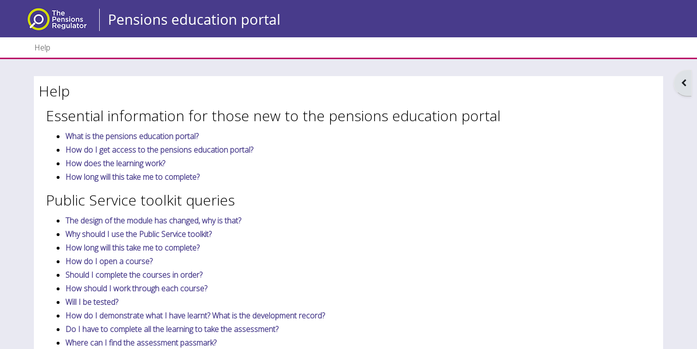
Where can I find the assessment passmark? (140, 342)
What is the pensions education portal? (131, 136)
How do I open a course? (108, 261)
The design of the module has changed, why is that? (153, 220)
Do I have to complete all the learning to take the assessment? (171, 329)
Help (42, 47)
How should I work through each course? (136, 288)
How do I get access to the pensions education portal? (159, 149)
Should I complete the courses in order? (133, 275)
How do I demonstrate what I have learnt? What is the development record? (195, 315)
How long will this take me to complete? (132, 177)
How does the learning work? (115, 163)
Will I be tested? (91, 302)
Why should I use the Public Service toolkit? (138, 234)
